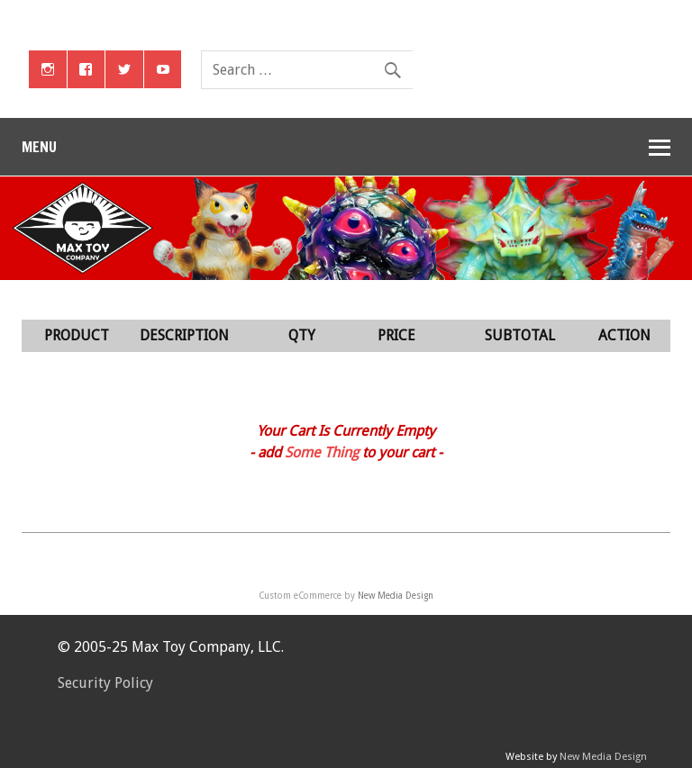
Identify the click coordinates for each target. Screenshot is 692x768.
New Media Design (395, 596)
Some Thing (322, 452)
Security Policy (105, 682)
